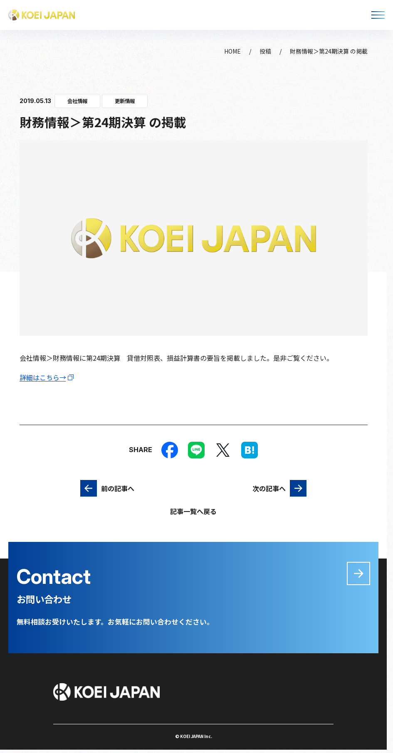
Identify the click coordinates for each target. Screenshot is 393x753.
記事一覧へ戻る (193, 511)
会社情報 (77, 101)
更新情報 (125, 101)
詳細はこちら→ (43, 377)
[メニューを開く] (378, 15)
